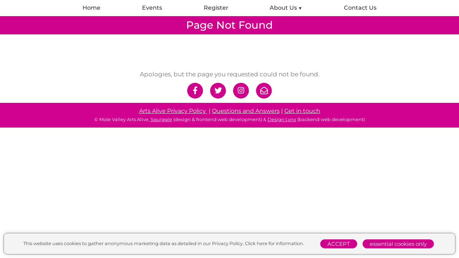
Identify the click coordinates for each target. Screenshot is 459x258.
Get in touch (302, 111)
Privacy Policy (227, 243)
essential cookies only (398, 243)
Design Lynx (282, 119)
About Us (283, 7)
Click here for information (274, 243)
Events (152, 7)
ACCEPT (338, 243)
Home (91, 7)
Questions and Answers (246, 111)
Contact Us (360, 7)
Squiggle (161, 119)
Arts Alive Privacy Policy (173, 111)
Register (216, 7)
